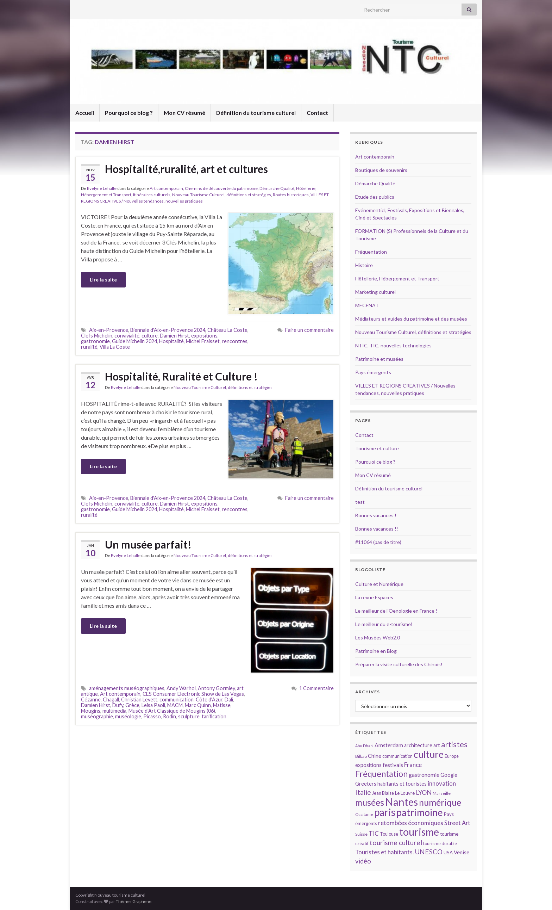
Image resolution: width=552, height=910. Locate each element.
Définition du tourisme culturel (256, 112)
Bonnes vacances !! (376, 529)
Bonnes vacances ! (375, 515)
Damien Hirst (174, 336)
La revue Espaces (374, 597)
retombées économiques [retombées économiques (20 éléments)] (410, 823)
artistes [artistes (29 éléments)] (454, 744)
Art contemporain (166, 188)
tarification (214, 716)
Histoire (364, 265)
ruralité (89, 347)
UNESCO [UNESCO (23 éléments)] (429, 852)
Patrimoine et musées (379, 359)
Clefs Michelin (96, 336)
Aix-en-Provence (108, 330)
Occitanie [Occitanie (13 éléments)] (364, 814)
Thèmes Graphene (133, 901)
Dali (229, 699)
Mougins (90, 711)
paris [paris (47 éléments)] (384, 812)
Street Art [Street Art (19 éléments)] (457, 823)
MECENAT (367, 305)
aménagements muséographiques (126, 688)
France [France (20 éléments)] (413, 764)
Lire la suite (103, 280)
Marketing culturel (375, 292)
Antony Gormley (216, 688)
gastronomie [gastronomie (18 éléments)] (424, 774)
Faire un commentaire (309, 330)
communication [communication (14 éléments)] (397, 756)
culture (150, 336)
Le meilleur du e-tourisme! (384, 624)
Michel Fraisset (203, 341)
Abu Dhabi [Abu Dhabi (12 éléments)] (364, 745)
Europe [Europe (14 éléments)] (452, 756)
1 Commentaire (316, 688)
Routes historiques (291, 194)
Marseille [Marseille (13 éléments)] (442, 793)
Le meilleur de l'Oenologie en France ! (396, 611)
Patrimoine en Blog (376, 651)
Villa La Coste (115, 347)
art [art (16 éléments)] (436, 745)
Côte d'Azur (209, 699)
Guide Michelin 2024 (134, 341)
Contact (317, 112)
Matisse (222, 705)
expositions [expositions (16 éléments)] (368, 765)
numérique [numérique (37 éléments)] (440, 802)
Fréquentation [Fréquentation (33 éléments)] (381, 774)
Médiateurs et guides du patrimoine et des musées (411, 319)
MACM (175, 705)
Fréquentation (371, 252)
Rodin (169, 716)
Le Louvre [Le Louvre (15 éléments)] (405, 793)
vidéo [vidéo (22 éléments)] (363, 861)
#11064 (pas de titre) (378, 542)
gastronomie (95, 341)
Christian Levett (139, 699)
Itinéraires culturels (151, 194)
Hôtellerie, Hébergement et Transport (397, 278)
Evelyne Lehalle (102, 188)
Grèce (132, 705)
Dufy (117, 705)
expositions (204, 336)
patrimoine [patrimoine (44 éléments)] (419, 812)
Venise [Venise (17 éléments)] (461, 852)
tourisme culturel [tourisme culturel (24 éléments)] (396, 842)
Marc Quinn (198, 705)
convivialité (126, 336)
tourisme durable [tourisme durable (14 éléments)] (440, 843)
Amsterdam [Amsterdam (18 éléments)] (389, 745)
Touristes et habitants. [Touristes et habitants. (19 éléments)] (384, 852)
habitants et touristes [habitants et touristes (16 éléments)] (402, 784)
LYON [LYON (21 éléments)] (424, 792)
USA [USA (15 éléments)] (448, 852)
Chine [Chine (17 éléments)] (374, 756)
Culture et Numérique (379, 584)
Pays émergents (373, 372)
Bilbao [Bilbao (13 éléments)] (361, 756)
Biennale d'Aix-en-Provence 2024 (167, 330)
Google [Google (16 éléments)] (448, 775)
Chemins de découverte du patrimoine (221, 188)
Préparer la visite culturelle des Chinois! (399, 664)
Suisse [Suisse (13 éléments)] (361, 834)
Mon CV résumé (184, 112)
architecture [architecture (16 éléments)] (418, 745)
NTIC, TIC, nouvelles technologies (393, 345)
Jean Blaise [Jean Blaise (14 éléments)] (383, 793)
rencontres (234, 341)
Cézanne (91, 699)
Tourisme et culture (377, 448)
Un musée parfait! (148, 544)
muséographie (97, 716)
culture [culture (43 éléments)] (429, 754)
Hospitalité (171, 341)
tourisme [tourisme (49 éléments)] (419, 832)
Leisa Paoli (153, 705)
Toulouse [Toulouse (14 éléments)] (389, 834)
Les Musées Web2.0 (377, 637)
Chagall (111, 699)
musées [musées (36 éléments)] (369, 802)
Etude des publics (374, 197)
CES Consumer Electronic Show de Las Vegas (193, 694)
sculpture (189, 716)
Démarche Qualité (276, 188)
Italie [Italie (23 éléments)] (363, 792)
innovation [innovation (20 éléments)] (442, 783)
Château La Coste (227, 330)
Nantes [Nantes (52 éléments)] (401, 802)
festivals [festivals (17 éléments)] (393, 765)
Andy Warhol (181, 688)
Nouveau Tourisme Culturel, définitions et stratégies (221, 194)
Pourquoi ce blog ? (129, 112)
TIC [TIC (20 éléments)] (374, 833)
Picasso (152, 716)
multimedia (114, 711)
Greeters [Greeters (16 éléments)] (365, 784)
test (360, 502)
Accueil (84, 112)
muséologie (128, 716)
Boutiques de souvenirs (381, 170)
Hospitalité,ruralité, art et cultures (186, 168)
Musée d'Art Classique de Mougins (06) (171, 711)
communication (176, 699)
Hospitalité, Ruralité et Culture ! (181, 376)
